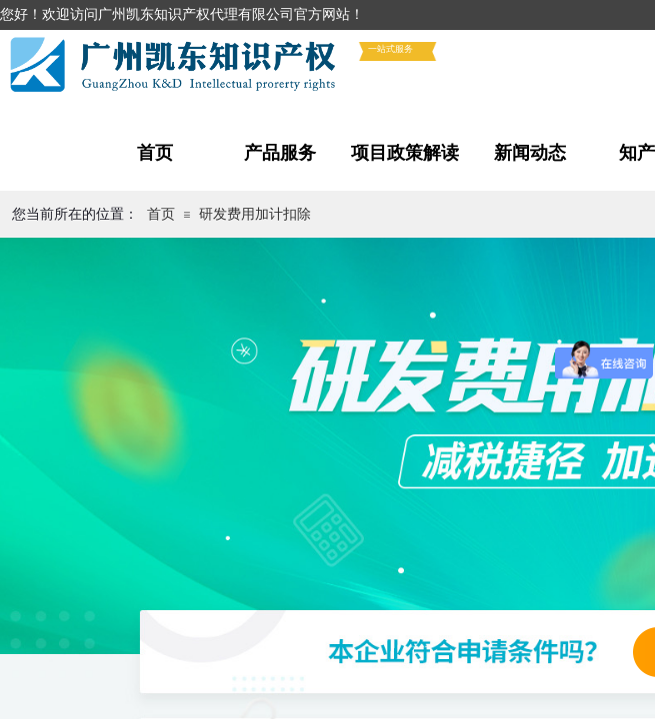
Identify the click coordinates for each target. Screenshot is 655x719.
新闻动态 (530, 153)
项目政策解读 (405, 153)
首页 (155, 153)
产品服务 (280, 153)
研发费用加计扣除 (255, 214)
